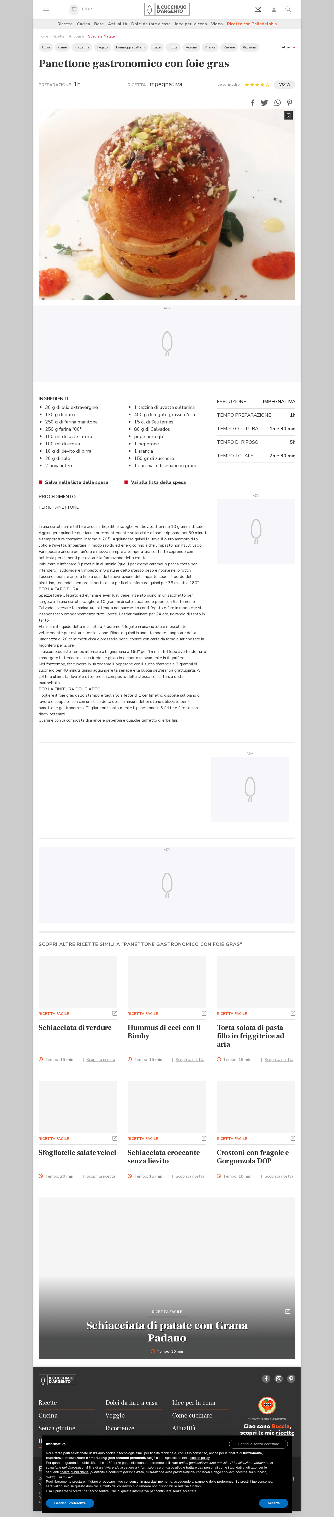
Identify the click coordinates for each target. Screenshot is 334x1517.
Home (43, 36)
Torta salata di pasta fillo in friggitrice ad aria (250, 1036)
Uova (46, 47)
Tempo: (59, 1060)
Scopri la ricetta (100, 1060)
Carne (62, 47)
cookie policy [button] (199, 1458)
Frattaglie (82, 47)
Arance (210, 47)
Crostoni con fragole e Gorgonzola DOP (253, 1157)
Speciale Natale (101, 36)
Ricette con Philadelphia (252, 24)
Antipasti (76, 36)
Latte (156, 47)
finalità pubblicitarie (74, 1472)
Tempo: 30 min (167, 1352)
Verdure (229, 47)
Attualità (117, 24)
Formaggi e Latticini (130, 47)
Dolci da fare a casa (151, 24)
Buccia (281, 1426)
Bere (99, 24)
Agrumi (191, 47)
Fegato (102, 47)
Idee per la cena (191, 24)
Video (217, 24)
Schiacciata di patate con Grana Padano (167, 1332)
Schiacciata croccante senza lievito (164, 1157)
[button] (288, 47)
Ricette (65, 24)
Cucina (83, 24)
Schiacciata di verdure (75, 1027)
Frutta (173, 47)
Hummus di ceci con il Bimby (164, 1032)
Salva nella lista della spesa (76, 482)
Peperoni (249, 47)
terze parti (121, 1463)
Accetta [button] (273, 1503)
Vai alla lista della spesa (158, 482)
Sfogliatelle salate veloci (77, 1152)
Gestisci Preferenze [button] (70, 1503)
